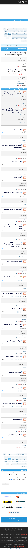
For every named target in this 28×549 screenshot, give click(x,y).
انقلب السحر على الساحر (14, 372)
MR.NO (24, 264)
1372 (17, 36)
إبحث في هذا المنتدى (7, 45)
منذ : (25, 472)
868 (25, 31)
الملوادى (24, 343)
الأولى (13, 28)
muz (25, 212)
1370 (25, 36)
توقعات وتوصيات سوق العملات (14, 69)
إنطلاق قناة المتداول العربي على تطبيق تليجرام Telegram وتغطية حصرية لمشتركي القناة (12, 110)
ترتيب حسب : (15, 472)
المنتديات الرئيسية (22, 20)
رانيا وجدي (24, 96)
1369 (6, 33)
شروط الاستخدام (22, 518)
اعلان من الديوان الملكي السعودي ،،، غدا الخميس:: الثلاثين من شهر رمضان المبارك (12, 226)
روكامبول (24, 359)
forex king (24, 132)
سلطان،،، (24, 230)
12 (12, 548)
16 (7, 548)
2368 (13, 38)
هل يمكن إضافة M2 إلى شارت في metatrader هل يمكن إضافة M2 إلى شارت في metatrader (13, 244)
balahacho (24, 437)
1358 (14, 31)
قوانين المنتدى (14, 20)
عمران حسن (23, 149)
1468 (21, 38)
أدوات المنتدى (14, 45)
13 (11, 548)
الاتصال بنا (16, 518)
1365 (21, 33)
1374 (9, 36)
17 (6, 548)
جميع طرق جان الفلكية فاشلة (13, 356)
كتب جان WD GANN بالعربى (19, 62)
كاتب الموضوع (17, 89)
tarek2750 (24, 296)
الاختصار (24, 477)
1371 (21, 36)
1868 (17, 38)
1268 (21, 31)
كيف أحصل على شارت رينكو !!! (13, 261)
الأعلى (18, 520)
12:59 (9, 2)
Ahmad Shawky (23, 196)
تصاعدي (15, 479)
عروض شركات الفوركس (21, 493)
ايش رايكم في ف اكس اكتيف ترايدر (12, 209)
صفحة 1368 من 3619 (22, 28)
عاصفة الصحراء (23, 328)
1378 (6, 36)
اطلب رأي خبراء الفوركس (14, 434)
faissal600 (24, 248)
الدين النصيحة (17, 129)
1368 (10, 33)
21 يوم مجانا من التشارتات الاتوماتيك (12, 293)
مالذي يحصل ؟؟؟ (16, 387)
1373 (13, 36)
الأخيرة (24, 40)
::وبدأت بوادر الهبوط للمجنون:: (13, 341)
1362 (10, 31)
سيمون (24, 280)
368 (4, 28)
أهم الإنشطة (6, 20)
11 (13, 548)
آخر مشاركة (6, 89)
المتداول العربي (10, 518)
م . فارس (24, 390)
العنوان (24, 89)
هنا (14, 541)
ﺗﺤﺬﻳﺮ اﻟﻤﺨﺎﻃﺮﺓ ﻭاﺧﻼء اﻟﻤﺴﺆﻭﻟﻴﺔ (17, 546)
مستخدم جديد (5, 1)
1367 (13, 33)
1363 (6, 31)
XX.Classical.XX (16, 309)
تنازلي (10, 479)
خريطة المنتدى (23, 520)
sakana (24, 164)
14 (10, 548)
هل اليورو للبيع (17, 177)
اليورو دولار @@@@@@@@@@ (12, 403)
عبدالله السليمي (23, 375)
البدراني (24, 180)
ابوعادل (24, 406)
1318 (18, 31)
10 (14, 548)
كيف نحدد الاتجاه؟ (16, 161)
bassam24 (24, 312)
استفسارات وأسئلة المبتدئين (15, 52)
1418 (25, 38)
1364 (25, 33)
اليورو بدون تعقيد (17, 419)
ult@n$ (24, 422)
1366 (17, 33)
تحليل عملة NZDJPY (21, 81)
